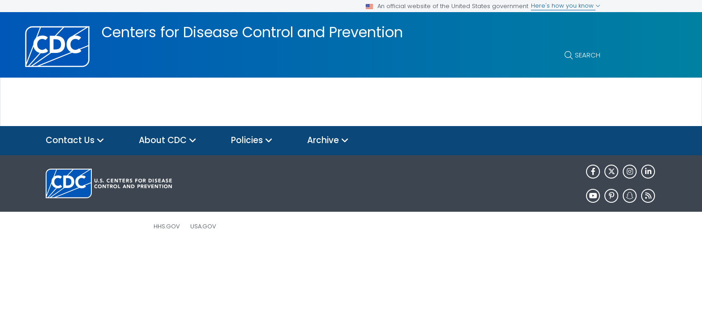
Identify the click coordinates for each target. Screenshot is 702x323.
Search (587, 55)
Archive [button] (328, 140)
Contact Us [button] (75, 140)
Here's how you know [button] (565, 5)
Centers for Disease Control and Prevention (252, 32)
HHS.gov (167, 226)
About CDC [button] (168, 140)
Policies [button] (252, 140)
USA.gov (203, 226)
